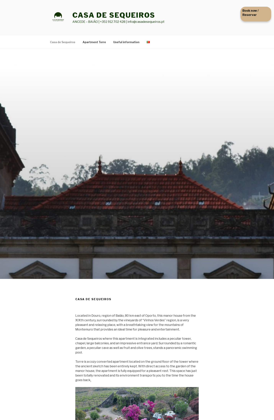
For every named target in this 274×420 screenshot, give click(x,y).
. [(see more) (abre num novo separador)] (90, 380)
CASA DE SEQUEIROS (113, 15)
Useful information (126, 42)
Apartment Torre (94, 42)
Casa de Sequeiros (62, 42)
